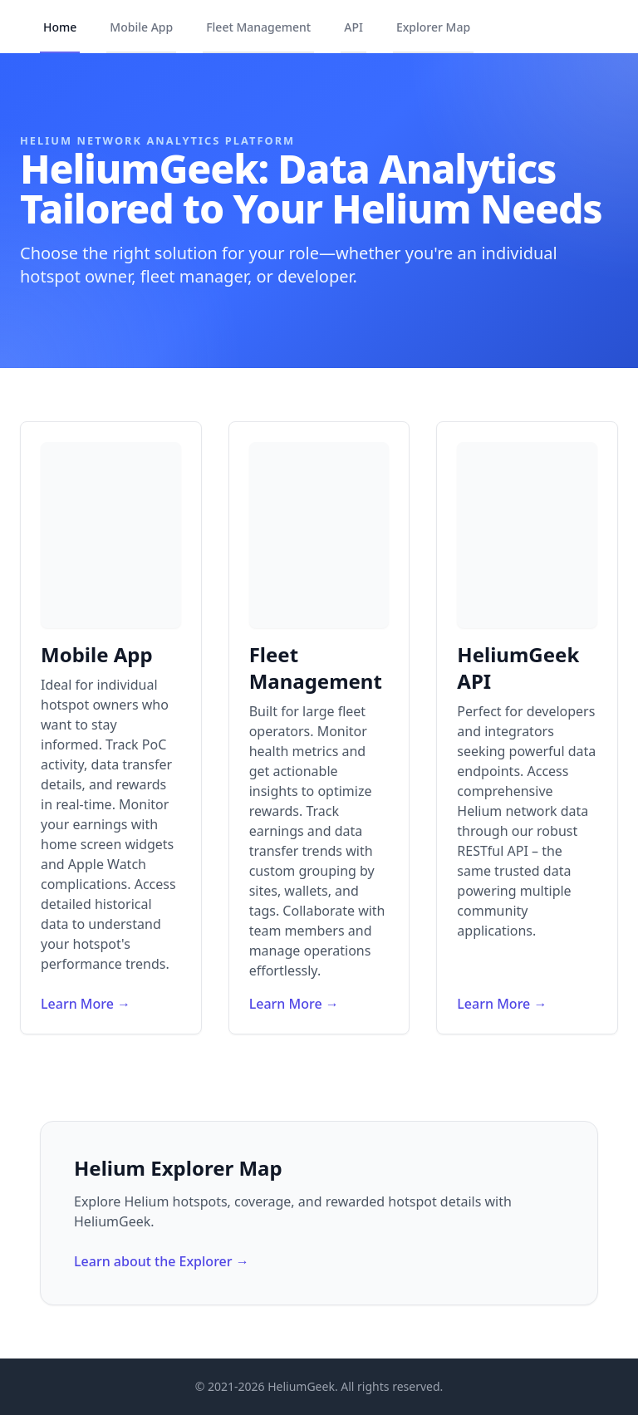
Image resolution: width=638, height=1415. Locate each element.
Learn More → (85, 1004)
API (353, 27)
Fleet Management (258, 27)
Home (59, 27)
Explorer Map (433, 27)
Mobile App (141, 27)
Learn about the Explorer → (161, 1261)
